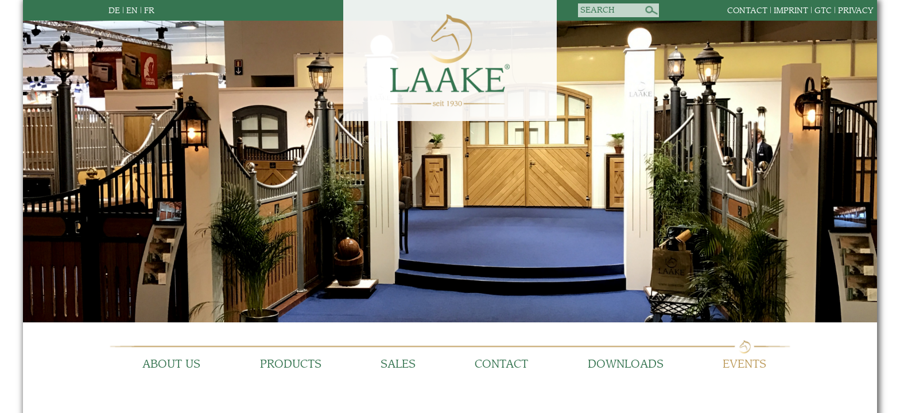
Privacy (856, 10)
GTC (823, 10)
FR (149, 10)
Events (744, 364)
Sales (398, 364)
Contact (747, 10)
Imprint (791, 10)
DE (114, 10)
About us (171, 364)
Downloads (626, 364)
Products (290, 364)
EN (132, 10)
